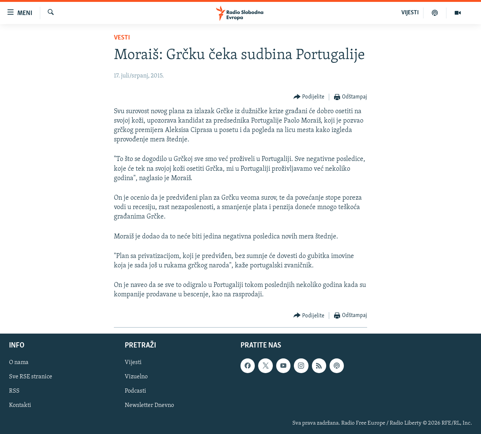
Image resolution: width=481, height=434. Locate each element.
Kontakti (20, 405)
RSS (14, 391)
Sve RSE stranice (30, 377)
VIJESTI (410, 13)
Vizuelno (136, 377)
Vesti (122, 37)
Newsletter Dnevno (149, 405)
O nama (19, 363)
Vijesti (133, 363)
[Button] (309, 97)
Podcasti (135, 391)
